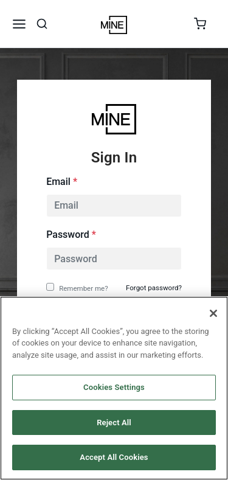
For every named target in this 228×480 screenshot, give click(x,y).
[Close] (213, 313)
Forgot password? (154, 287)
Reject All (114, 422)
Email (61, 181)
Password (71, 234)
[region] (114, 388)
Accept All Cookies (114, 457)
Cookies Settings (114, 387)
